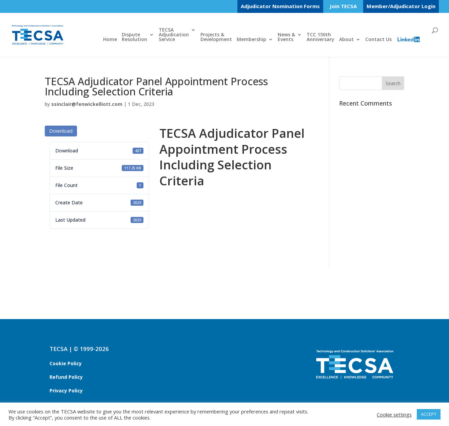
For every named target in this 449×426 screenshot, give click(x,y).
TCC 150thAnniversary (320, 37)
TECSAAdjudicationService (174, 34)
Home (110, 39)
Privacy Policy (66, 390)
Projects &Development (216, 37)
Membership (251, 39)
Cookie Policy (66, 363)
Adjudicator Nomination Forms (280, 6)
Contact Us (378, 39)
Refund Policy (66, 377)
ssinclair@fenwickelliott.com (86, 104)
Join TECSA (343, 7)
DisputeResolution (134, 37)
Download (61, 130)
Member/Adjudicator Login (401, 6)
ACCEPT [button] (428, 414)
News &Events (286, 37)
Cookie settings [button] (394, 414)
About (346, 39)
